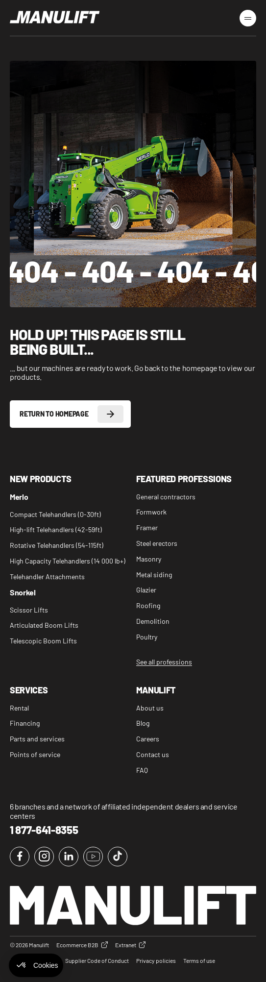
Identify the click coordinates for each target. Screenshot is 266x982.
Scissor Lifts (29, 610)
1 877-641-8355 (44, 830)
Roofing (148, 606)
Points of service (35, 755)
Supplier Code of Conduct (97, 960)
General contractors (165, 497)
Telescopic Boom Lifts (43, 641)
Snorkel (23, 593)
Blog (142, 723)
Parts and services (37, 739)
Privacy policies (156, 960)
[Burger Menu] (248, 18)
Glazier (146, 590)
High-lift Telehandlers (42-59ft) (56, 530)
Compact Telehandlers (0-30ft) (55, 514)
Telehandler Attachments (47, 577)
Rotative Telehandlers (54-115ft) (56, 545)
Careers (147, 739)
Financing (25, 723)
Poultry (146, 637)
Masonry (148, 559)
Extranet (130, 944)
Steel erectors (156, 543)
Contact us (152, 755)
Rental (19, 708)
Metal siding (154, 575)
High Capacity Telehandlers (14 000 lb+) (67, 561)
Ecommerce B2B (82, 944)
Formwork (151, 512)
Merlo (19, 497)
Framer (147, 528)
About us (150, 708)
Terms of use (199, 960)
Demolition (152, 621)
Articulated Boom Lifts (44, 625)
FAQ (142, 770)
